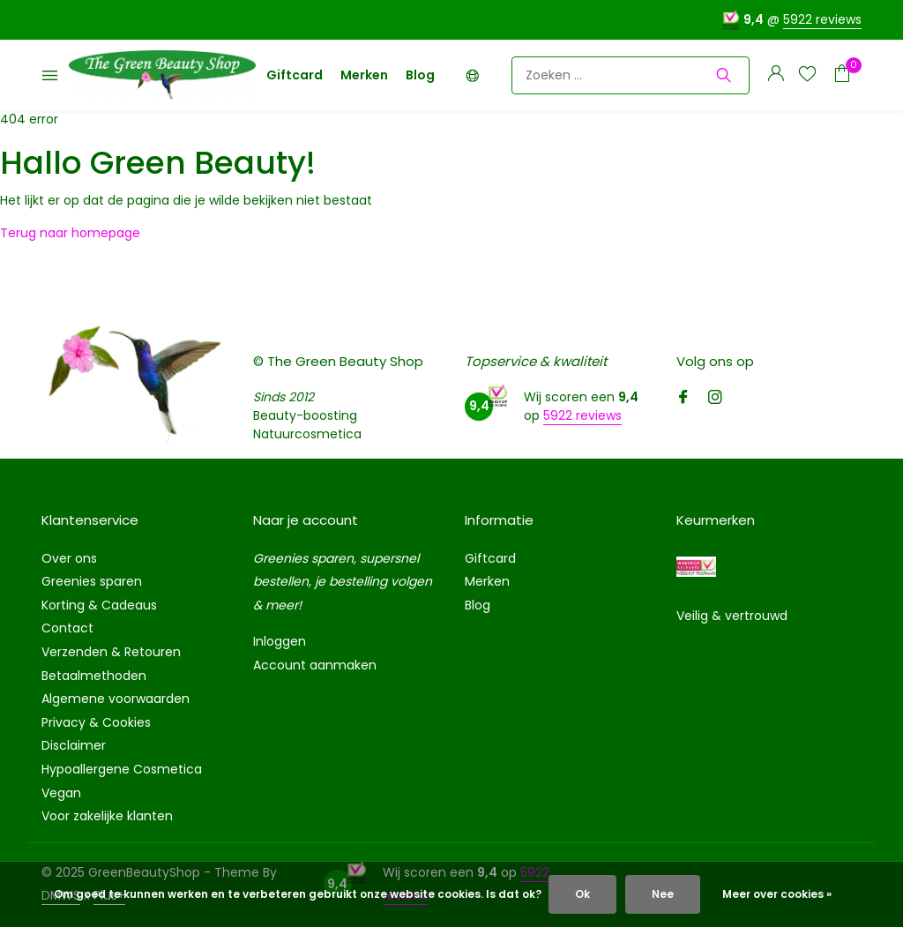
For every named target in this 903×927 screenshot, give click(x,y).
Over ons (69, 558)
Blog (420, 75)
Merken (364, 75)
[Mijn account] (775, 75)
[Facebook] (683, 398)
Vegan (61, 793)
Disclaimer (73, 745)
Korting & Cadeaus (99, 605)
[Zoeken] (630, 75)
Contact (67, 628)
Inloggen (279, 641)
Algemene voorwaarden (115, 698)
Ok (582, 893)
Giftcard (294, 75)
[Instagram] (715, 398)
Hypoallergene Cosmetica (121, 769)
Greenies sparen (91, 581)
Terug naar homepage (70, 233)
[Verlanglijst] (807, 75)
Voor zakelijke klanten (107, 816)
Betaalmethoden (93, 675)
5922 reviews (822, 19)
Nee (663, 893)
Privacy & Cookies (96, 722)
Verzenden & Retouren (111, 652)
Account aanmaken (315, 665)
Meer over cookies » (777, 893)
